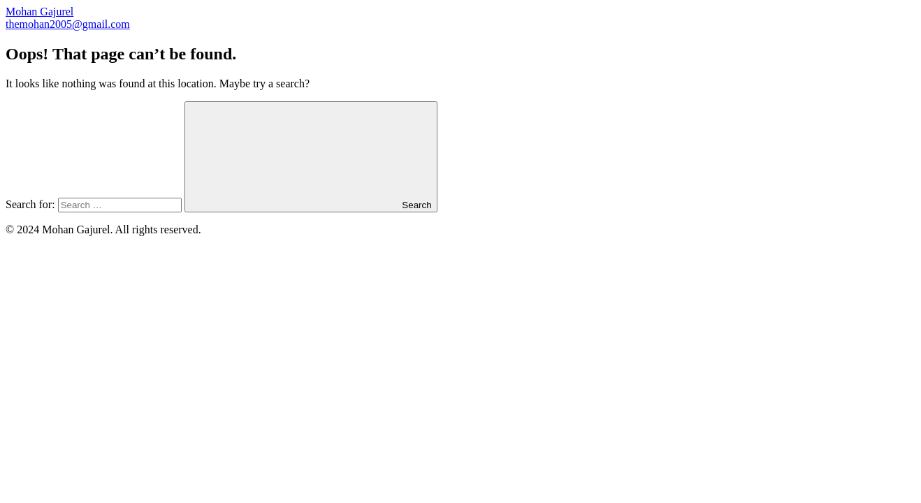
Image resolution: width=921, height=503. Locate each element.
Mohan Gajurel (39, 11)
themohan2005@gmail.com (68, 24)
